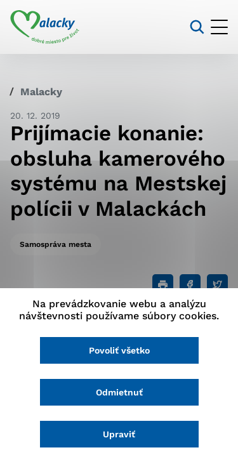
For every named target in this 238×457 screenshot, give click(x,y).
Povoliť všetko (119, 350)
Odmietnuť (119, 392)
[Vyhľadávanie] (197, 27)
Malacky (41, 92)
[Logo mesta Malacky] (44, 27)
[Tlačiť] (162, 284)
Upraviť (119, 434)
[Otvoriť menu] (219, 27)
